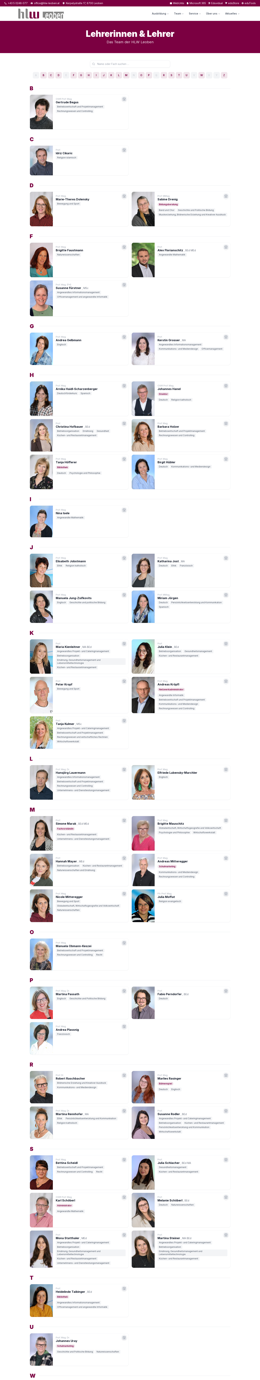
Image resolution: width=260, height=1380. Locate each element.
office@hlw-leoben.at (44, 3)
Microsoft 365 (196, 3)
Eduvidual (215, 3)
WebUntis (177, 3)
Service (195, 13)
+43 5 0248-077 (16, 3)
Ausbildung (160, 13)
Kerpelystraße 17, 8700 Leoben (82, 3)
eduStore (232, 3)
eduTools (248, 3)
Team (179, 13)
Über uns (213, 13)
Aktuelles (232, 13)
